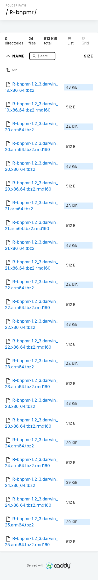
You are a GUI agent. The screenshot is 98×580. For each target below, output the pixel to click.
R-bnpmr (21, 12)
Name (19, 56)
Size (88, 56)
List (70, 41)
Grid (85, 41)
